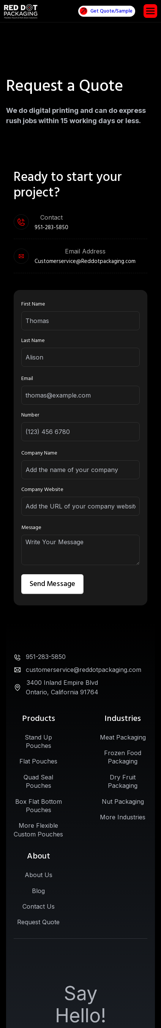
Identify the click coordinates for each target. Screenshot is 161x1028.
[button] (150, 11)
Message (31, 527)
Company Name (39, 453)
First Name (33, 304)
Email (27, 378)
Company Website (42, 489)
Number (30, 415)
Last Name (33, 340)
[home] (21, 11)
